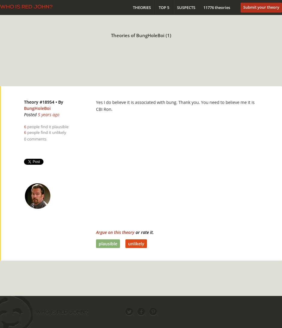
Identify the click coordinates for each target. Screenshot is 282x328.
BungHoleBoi (37, 108)
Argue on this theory (115, 232)
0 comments (35, 139)
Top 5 (164, 7)
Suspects (186, 7)
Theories (142, 7)
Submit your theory (261, 7)
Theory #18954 (39, 102)
